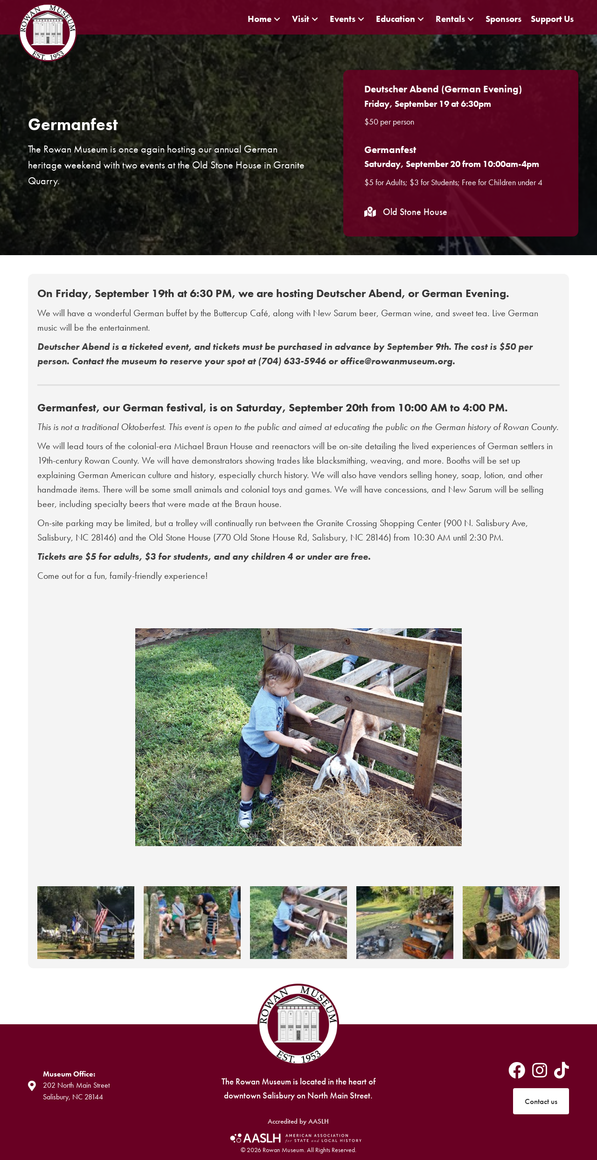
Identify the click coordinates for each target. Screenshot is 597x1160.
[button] (277, 19)
